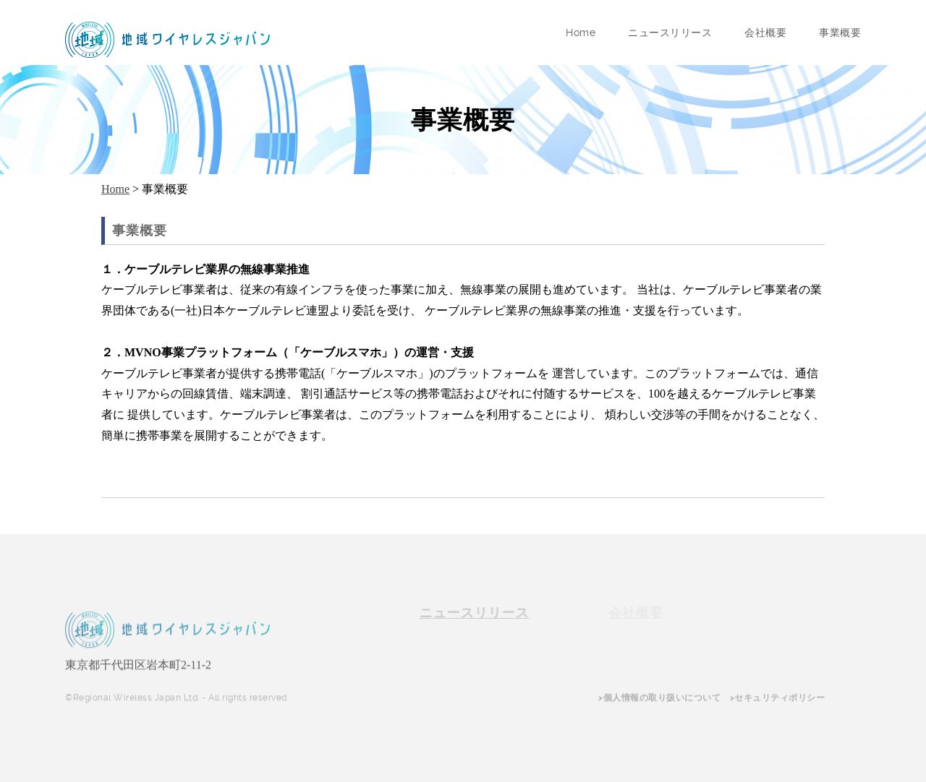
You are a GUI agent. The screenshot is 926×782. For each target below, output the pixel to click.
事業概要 (840, 32)
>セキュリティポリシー (777, 699)
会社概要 (765, 32)
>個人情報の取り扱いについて (659, 699)
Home (580, 32)
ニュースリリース (670, 32)
